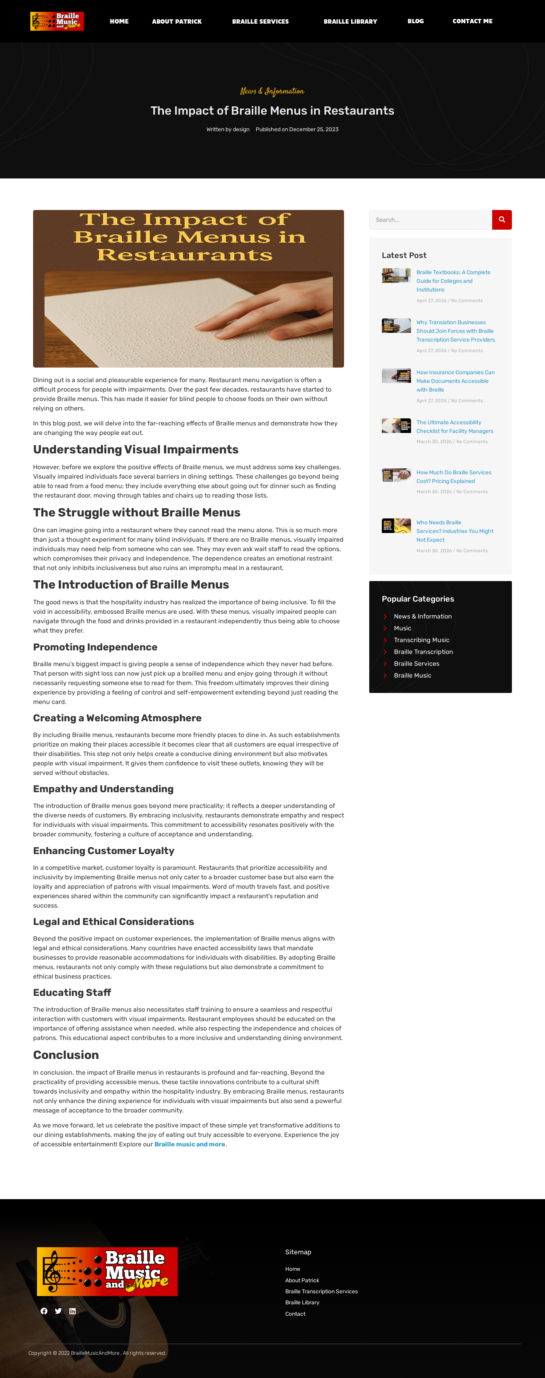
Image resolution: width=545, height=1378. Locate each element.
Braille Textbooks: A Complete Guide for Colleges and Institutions (454, 281)
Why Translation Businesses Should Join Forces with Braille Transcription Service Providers (456, 331)
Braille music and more (189, 1144)
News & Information (272, 91)
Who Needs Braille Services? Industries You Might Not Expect (455, 531)
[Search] (502, 220)
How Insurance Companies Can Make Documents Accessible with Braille (456, 381)
